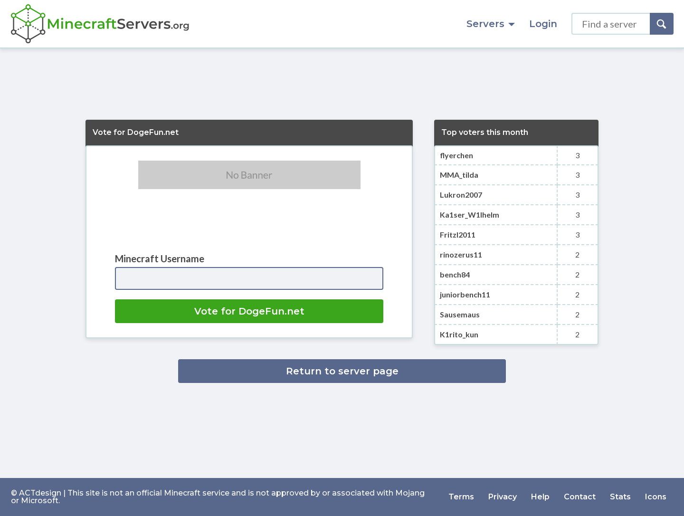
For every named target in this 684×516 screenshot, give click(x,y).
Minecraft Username (159, 258)
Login (543, 23)
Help (540, 496)
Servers (490, 23)
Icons (655, 496)
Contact (580, 496)
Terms (461, 496)
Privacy (502, 496)
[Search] (662, 24)
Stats (620, 496)
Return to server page (342, 371)
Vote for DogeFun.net (249, 311)
